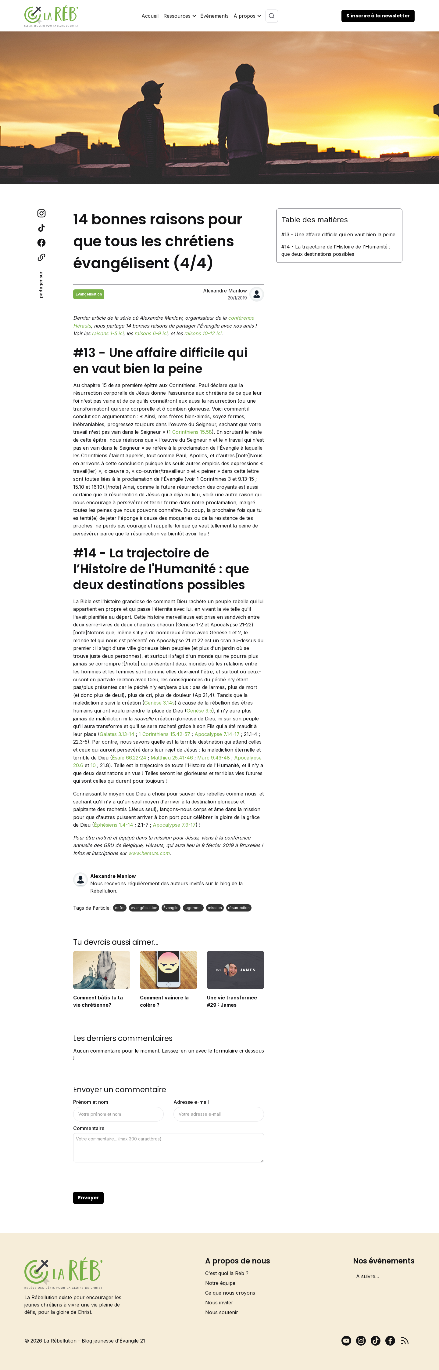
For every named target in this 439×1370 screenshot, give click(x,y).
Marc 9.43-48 (213, 758)
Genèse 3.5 (199, 711)
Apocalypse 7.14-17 (217, 734)
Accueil (150, 16)
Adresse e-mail (191, 1102)
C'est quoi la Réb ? (226, 1273)
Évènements (214, 16)
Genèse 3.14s (159, 703)
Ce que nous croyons (230, 1293)
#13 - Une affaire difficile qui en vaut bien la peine (338, 234)
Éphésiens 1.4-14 (113, 825)
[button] (179, 16)
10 (93, 765)
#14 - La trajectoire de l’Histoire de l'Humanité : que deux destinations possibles (335, 250)
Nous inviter (219, 1302)
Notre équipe (220, 1283)
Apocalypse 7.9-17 (174, 825)
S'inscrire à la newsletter (378, 15)
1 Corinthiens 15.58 (190, 432)
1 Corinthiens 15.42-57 (164, 734)
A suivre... (367, 1276)
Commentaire (89, 1128)
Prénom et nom (90, 1102)
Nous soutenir (221, 1312)
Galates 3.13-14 (117, 734)
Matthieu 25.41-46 (172, 758)
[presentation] (119, 1177)
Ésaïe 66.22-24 (129, 758)
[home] (51, 16)
